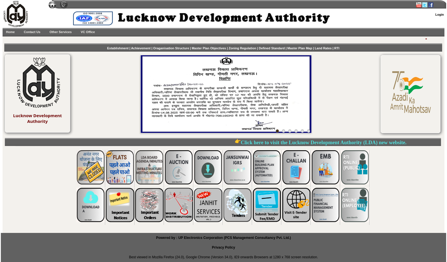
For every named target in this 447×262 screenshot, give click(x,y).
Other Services (61, 32)
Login (439, 14)
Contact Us (32, 32)
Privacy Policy (223, 247)
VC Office (88, 32)
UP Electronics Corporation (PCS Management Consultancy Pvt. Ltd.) (234, 238)
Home (10, 32)
